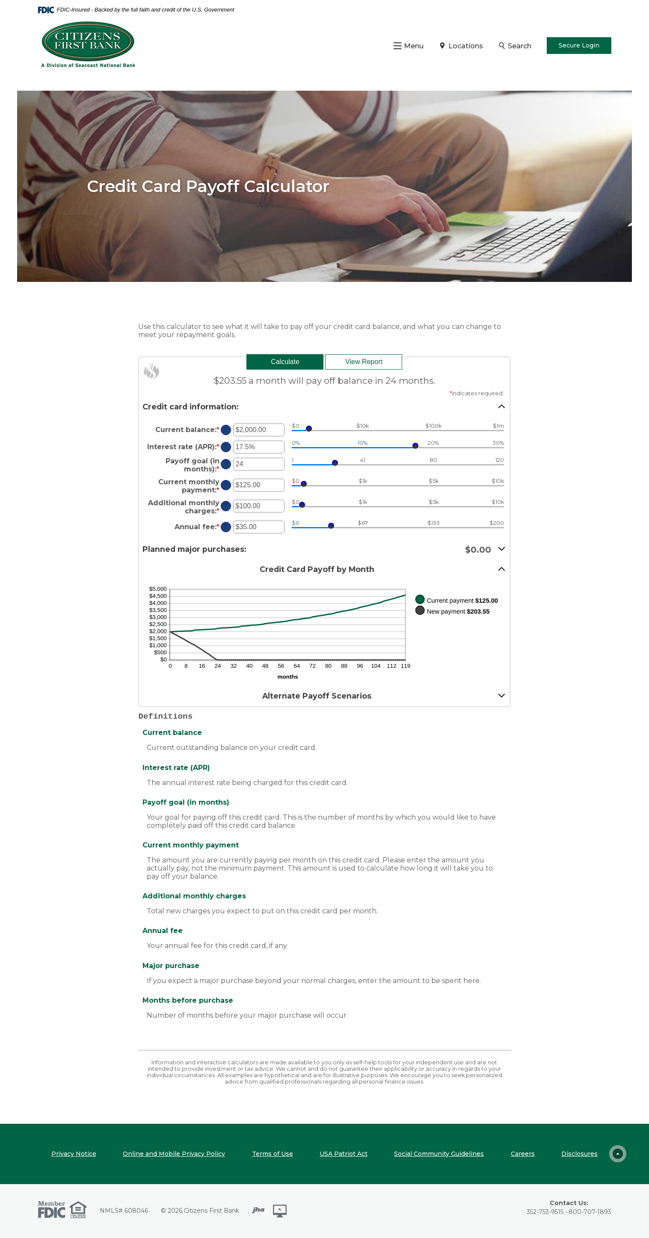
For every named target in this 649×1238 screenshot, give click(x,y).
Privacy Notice (73, 1154)
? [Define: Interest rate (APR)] (226, 447)
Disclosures (579, 1154)
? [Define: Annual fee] (226, 527)
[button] (324, 406)
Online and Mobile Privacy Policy (174, 1154)
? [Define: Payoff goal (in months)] (226, 464)
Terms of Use (272, 1154)
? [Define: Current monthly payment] (226, 485)
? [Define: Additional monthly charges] (226, 506)
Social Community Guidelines (439, 1154)
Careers (523, 1154)
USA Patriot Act (343, 1154)
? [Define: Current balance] (226, 430)
